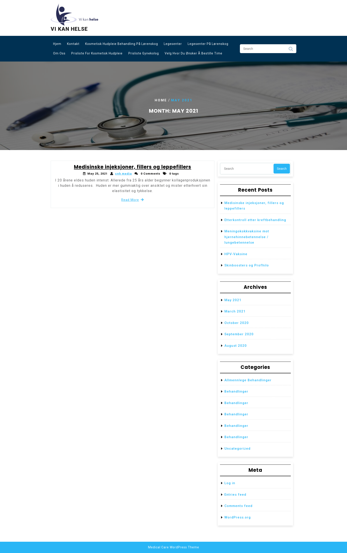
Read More (132, 200)
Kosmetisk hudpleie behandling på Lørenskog (121, 44)
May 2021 (232, 300)
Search (291, 50)
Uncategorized (237, 449)
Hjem (57, 44)
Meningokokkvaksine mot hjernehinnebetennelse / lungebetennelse (246, 237)
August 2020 (235, 346)
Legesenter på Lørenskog (208, 44)
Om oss (59, 53)
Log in (229, 483)
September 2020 (239, 334)
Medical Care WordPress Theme (173, 547)
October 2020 (236, 323)
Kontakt (73, 44)
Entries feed (235, 495)
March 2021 (235, 311)
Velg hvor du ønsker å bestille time (193, 53)
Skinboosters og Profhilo (246, 265)
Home (161, 100)
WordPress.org (237, 517)
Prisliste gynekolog (143, 53)
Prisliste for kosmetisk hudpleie (97, 53)
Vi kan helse (69, 29)
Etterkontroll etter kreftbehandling (255, 220)
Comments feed (238, 506)
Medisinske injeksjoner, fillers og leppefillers (132, 167)
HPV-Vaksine (235, 254)
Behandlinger (236, 391)
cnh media (123, 173)
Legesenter (173, 44)
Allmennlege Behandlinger (248, 380)
